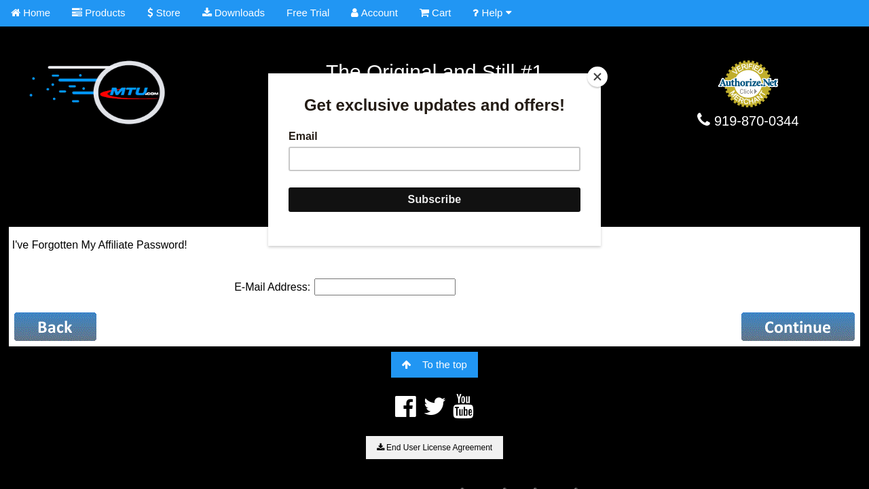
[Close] (597, 77)
